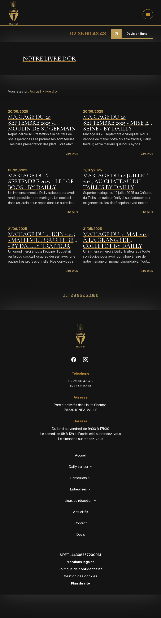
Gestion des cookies (80, 576)
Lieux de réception (78, 500)
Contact (80, 523)
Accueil (35, 91)
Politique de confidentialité (80, 569)
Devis (80, 534)
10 (93, 295)
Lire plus (72, 153)
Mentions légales (81, 562)
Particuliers (78, 478)
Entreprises (78, 489)
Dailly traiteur (78, 466)
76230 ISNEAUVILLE (80, 407)
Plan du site (80, 583)
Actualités (80, 512)
